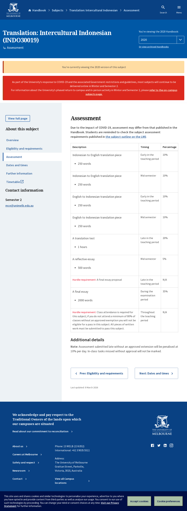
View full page (17, 118)
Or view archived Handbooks (154, 46)
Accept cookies (139, 501)
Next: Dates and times (154, 373)
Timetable (18, 183)
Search (163, 9)
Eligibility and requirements (24, 148)
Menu (179, 9)
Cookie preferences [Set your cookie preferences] (168, 501)
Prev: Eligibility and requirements (101, 373)
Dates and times (17, 165)
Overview (12, 140)
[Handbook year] (161, 40)
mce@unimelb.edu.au (19, 205)
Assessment (14, 157)
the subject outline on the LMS (126, 137)
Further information (19, 173)
